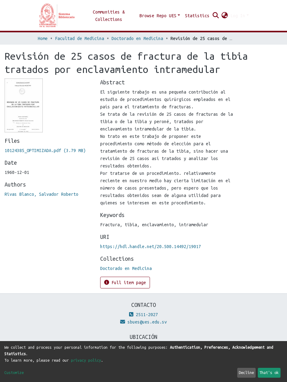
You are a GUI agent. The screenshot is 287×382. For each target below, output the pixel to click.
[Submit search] (216, 15)
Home (43, 38)
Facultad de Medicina (79, 38)
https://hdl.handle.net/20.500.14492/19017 (150, 246)
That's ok (269, 372)
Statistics (197, 15)
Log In (237, 15)
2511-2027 (143, 314)
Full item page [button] (125, 282)
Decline (246, 372)
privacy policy (86, 360)
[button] (225, 15)
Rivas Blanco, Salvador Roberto (41, 194)
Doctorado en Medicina (137, 38)
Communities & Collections (109, 16)
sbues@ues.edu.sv (143, 322)
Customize (14, 372)
